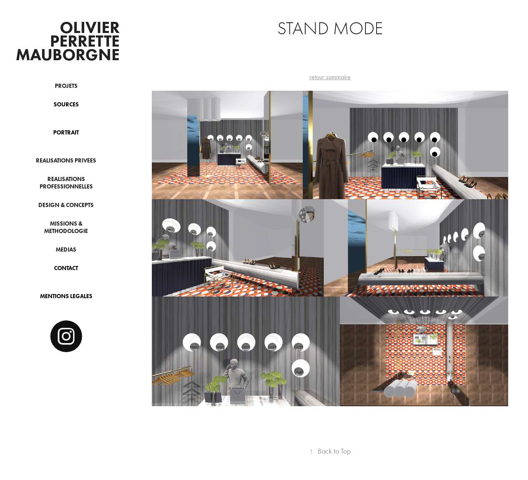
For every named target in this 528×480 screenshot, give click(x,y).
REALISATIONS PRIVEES (66, 160)
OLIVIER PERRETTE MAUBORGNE (69, 40)
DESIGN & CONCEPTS (66, 205)
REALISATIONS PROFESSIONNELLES (66, 183)
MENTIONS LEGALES (66, 296)
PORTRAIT (66, 132)
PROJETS (66, 85)
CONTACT (66, 268)
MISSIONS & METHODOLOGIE (66, 227)
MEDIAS (66, 249)
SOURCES (66, 104)
